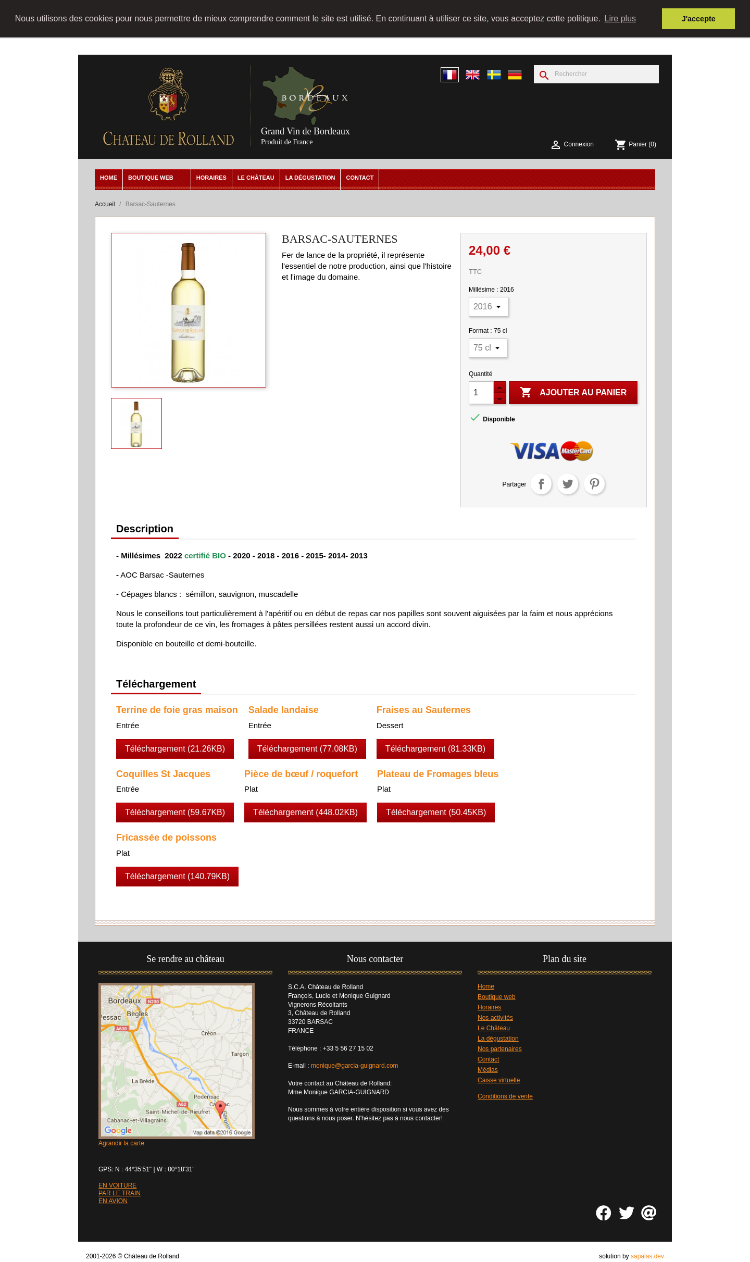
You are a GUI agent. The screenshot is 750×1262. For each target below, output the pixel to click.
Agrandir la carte (121, 1142)
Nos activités (495, 1017)
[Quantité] (481, 392)
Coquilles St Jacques (163, 773)
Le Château (256, 177)
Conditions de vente (505, 1095)
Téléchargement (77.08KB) (307, 748)
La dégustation (310, 177)
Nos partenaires (500, 1048)
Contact (359, 177)
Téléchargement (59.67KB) (175, 812)
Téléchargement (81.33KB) (435, 748)
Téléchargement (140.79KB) (177, 876)
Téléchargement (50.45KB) (436, 812)
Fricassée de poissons (166, 837)
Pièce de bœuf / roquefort (301, 773)
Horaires (211, 177)
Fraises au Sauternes (424, 709)
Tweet (567, 483)
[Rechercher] (596, 74)
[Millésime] (488, 306)
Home (108, 177)
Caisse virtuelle (499, 1079)
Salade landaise (283, 709)
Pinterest (594, 483)
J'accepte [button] (699, 19)
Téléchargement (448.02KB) (305, 812)
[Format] (488, 347)
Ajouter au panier (573, 392)
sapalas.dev (647, 1256)
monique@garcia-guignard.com (354, 1065)
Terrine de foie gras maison (177, 709)
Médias (488, 1069)
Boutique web (150, 177)
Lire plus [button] (620, 18)
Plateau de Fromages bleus (437, 773)
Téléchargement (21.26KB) (175, 748)
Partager (541, 483)
